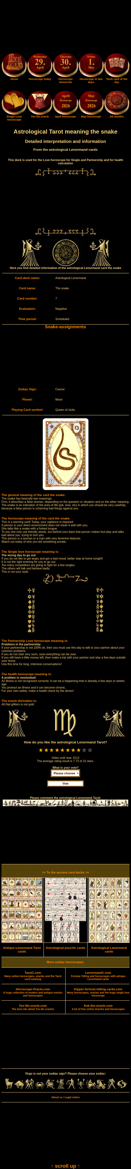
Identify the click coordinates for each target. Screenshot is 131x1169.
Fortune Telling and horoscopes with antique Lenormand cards (98, 976)
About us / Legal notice (65, 1097)
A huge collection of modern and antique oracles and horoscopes (32, 992)
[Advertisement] (65, 27)
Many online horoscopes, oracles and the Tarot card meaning (32, 976)
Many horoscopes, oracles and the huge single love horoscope (98, 992)
